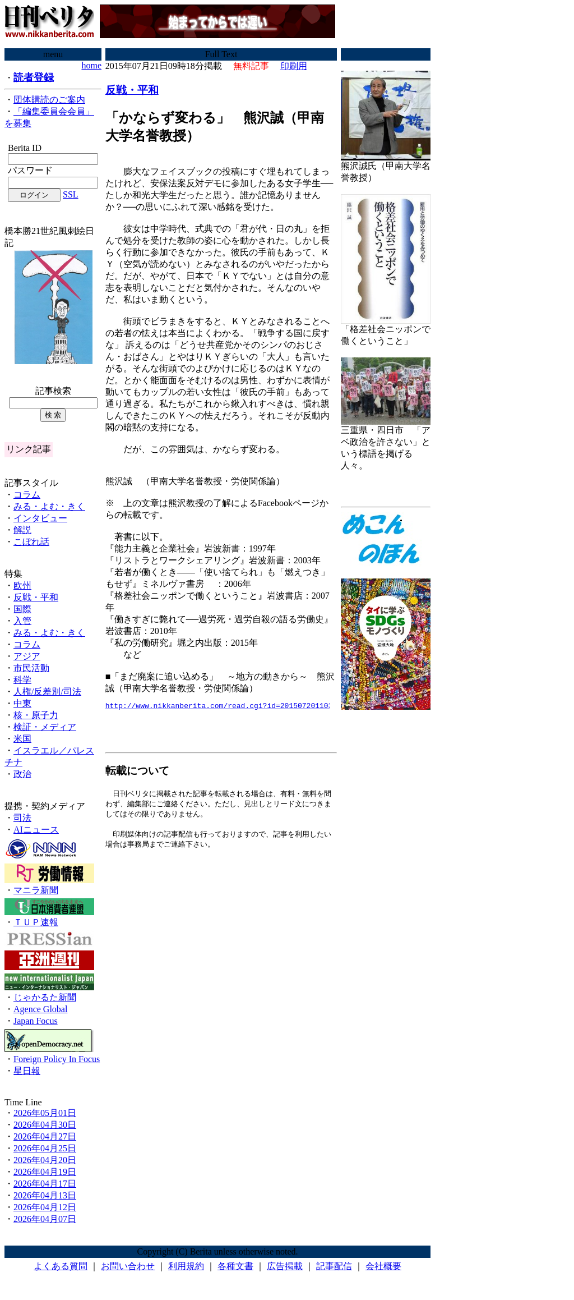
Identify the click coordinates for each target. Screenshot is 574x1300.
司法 (22, 818)
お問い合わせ (128, 1266)
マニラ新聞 (35, 890)
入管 (22, 621)
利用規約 (186, 1266)
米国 (22, 738)
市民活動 (31, 668)
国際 (22, 609)
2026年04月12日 (44, 1207)
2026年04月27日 (44, 1136)
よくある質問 (60, 1266)
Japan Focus (35, 1021)
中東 (22, 703)
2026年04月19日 (44, 1172)
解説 (22, 530)
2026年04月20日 (44, 1160)
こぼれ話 (31, 541)
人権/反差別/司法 (47, 691)
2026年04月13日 (44, 1195)
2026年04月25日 (44, 1148)
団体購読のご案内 (49, 99)
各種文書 (235, 1266)
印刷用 (293, 66)
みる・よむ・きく (49, 506)
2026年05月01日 (44, 1113)
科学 (22, 680)
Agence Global (40, 1009)
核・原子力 (35, 715)
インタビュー (40, 518)
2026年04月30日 (44, 1124)
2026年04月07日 (44, 1219)
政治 (22, 774)
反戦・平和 (35, 597)
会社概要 (383, 1266)
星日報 (26, 1071)
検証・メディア (44, 727)
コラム (26, 494)
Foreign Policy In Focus (56, 1059)
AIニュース (36, 829)
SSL (70, 194)
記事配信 (334, 1266)
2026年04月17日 (44, 1183)
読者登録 (33, 77)
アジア (26, 656)
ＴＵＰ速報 (35, 922)
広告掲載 (285, 1266)
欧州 (22, 585)
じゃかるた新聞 (44, 997)
